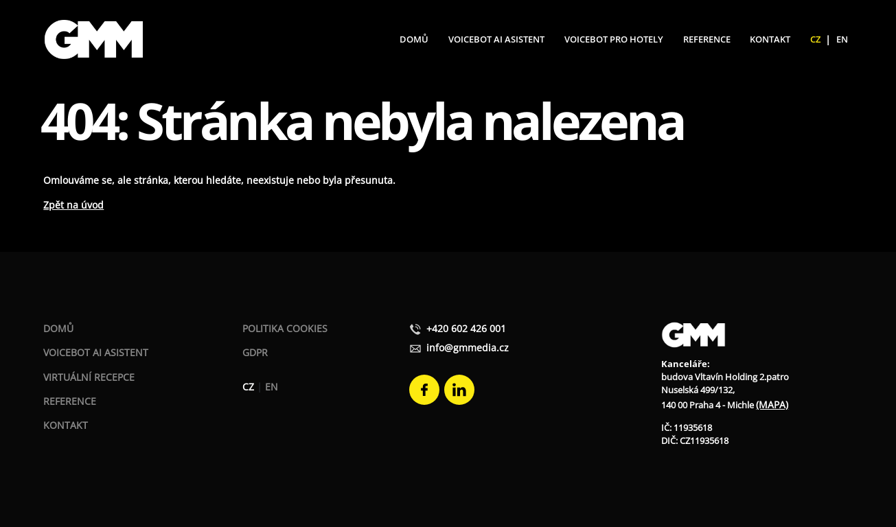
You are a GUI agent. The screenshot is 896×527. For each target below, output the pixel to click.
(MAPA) (772, 404)
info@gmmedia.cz (459, 348)
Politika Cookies (285, 328)
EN (842, 39)
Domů (414, 39)
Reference (707, 39)
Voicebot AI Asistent (496, 39)
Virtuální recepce (89, 377)
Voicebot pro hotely (613, 39)
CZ (815, 39)
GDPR (255, 352)
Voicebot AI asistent (95, 352)
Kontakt (770, 39)
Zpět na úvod (73, 204)
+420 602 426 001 (457, 329)
